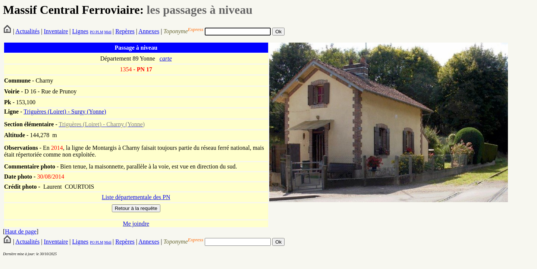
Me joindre (136, 223)
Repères (125, 31)
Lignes (80, 31)
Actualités (27, 31)
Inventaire (56, 31)
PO (92, 32)
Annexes (148, 31)
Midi (107, 32)
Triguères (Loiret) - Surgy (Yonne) (64, 111)
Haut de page (20, 231)
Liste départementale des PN (136, 197)
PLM (99, 32)
